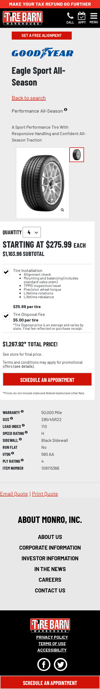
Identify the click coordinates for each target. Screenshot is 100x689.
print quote (45, 493)
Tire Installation (52, 283)
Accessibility (52, 649)
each (80, 245)
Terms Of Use (52, 643)
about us (50, 537)
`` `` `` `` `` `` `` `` (32, 232)
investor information (50, 558)
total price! (42, 344)
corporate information (50, 547)
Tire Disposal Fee (29, 314)
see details (23, 366)
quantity (22, 232)
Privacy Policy (52, 637)
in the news (50, 569)
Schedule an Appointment (47, 380)
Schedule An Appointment (50, 683)
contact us (50, 590)
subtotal (33, 254)
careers (50, 579)
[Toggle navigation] (94, 18)
